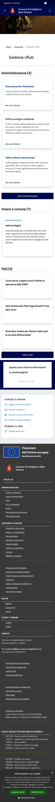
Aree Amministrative (14, 496)
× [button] (52, 773)
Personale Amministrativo (16, 512)
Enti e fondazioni (13, 504)
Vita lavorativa (12, 536)
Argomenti (18, 46)
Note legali (10, 694)
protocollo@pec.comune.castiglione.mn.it (23, 648)
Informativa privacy (14, 690)
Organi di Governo (13, 492)
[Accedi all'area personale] (45, 3)
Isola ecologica (13, 225)
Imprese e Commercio (15, 540)
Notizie (9, 603)
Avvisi (8, 611)
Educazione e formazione (16, 567)
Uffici (8, 500)
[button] (27, 798)
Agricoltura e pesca (14, 591)
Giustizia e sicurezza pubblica (18, 571)
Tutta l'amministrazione (27, 195)
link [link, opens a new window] (51, 787)
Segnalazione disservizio (16, 667)
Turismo (9, 551)
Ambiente (10, 579)
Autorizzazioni (12, 587)
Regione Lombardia (12, 2)
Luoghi (8, 622)
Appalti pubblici (12, 544)
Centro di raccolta (13, 220)
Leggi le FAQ (11, 671)
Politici (8, 508)
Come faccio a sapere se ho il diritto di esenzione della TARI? (25, 282)
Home (8, 46)
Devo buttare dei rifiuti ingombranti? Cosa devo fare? (27, 307)
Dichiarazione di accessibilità (18, 698)
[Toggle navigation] (4, 10)
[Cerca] (49, 10)
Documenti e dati (13, 516)
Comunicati (10, 607)
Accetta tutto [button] (18, 792)
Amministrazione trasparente (18, 687)
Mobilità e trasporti (14, 555)
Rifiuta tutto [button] (37, 792)
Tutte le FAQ (27, 354)
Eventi (8, 626)
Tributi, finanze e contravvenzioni (20, 575)
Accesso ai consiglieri (14, 710)
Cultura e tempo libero (15, 532)
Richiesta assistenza (14, 675)
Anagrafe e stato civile (15, 528)
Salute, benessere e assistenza (18, 583)
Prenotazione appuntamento (18, 663)
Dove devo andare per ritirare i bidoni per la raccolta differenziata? (26, 333)
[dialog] (27, 786)
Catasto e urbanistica (14, 547)
